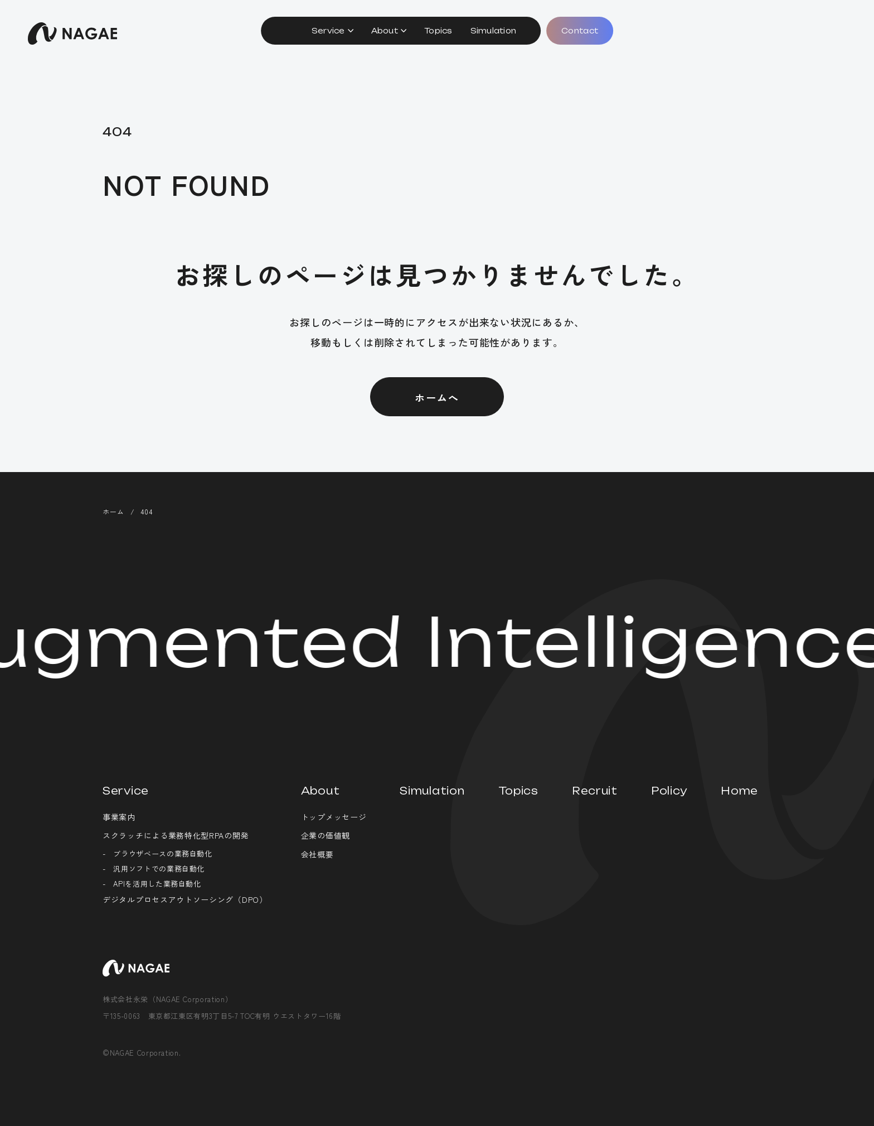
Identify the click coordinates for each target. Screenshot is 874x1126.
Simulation (493, 30)
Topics (438, 30)
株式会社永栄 (72, 33)
